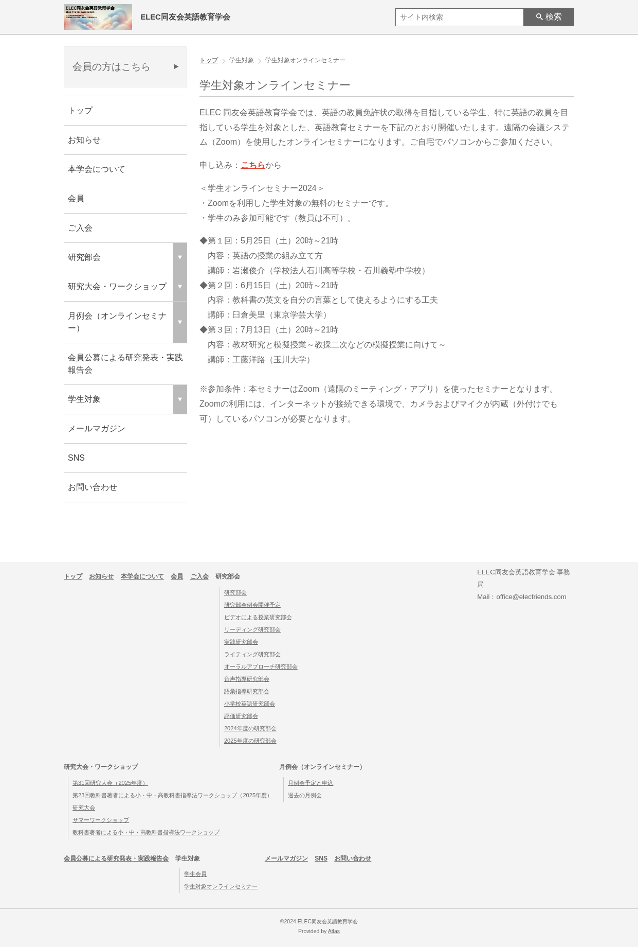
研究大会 (83, 807)
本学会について (96, 169)
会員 (76, 198)
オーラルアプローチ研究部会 (261, 666)
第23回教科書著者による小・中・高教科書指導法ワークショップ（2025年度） (172, 795)
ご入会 (80, 227)
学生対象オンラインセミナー (221, 886)
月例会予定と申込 (310, 783)
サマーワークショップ (100, 820)
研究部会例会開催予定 (252, 605)
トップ (80, 110)
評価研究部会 (241, 716)
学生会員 (195, 874)
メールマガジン (96, 428)
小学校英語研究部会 (249, 703)
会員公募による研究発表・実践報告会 (125, 363)
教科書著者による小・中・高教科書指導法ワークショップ (146, 832)
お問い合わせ (92, 487)
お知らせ (84, 139)
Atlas (334, 931)
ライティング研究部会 (252, 654)
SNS (76, 457)
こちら (253, 165)
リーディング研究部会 (252, 629)
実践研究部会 (241, 642)
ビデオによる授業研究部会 (258, 617)
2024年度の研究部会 (250, 728)
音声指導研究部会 (246, 679)
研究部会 (235, 592)
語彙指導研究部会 (246, 691)
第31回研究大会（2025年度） (110, 783)
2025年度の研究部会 (250, 741)
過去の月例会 (305, 795)
